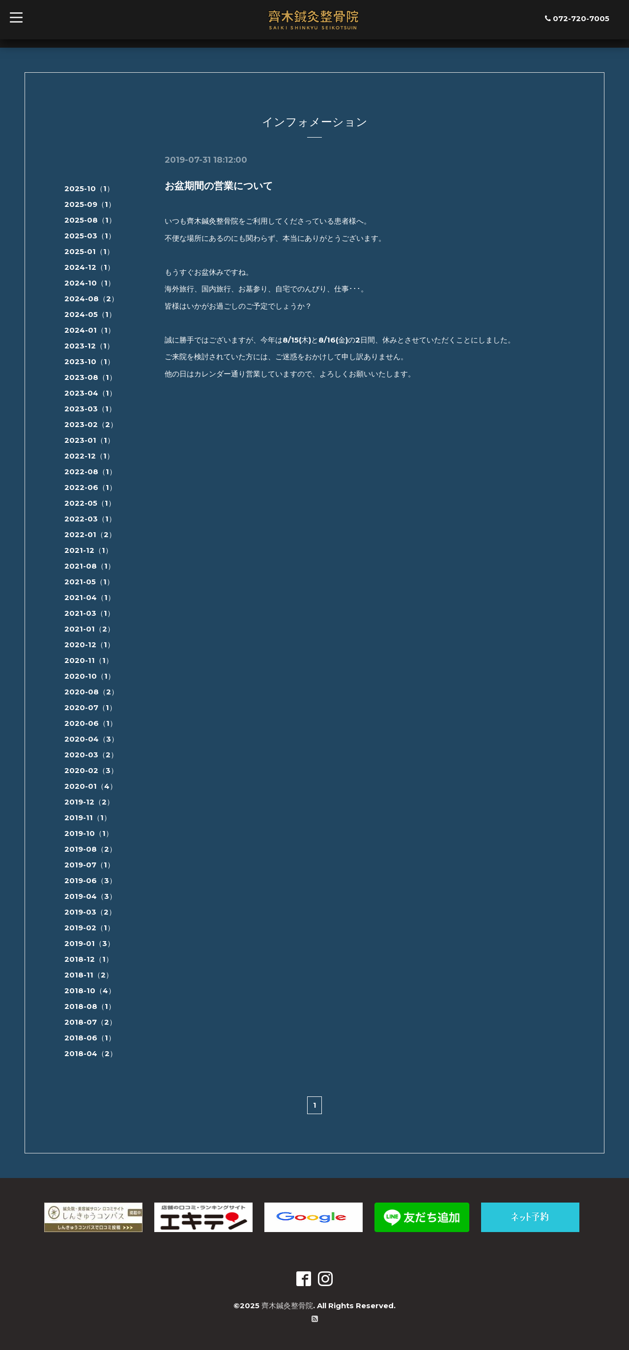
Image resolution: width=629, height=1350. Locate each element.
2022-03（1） (90, 518)
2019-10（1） (88, 833)
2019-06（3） (90, 880)
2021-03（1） (89, 613)
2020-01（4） (90, 786)
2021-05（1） (89, 581)
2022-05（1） (89, 503)
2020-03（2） (91, 754)
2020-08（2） (91, 691)
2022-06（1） (90, 487)
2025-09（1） (89, 204)
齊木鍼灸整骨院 (287, 1305)
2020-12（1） (89, 644)
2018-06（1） (89, 1037)
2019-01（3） (89, 943)
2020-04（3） (91, 739)
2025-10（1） (89, 188)
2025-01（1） (89, 251)
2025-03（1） (89, 235)
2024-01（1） (89, 330)
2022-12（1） (89, 455)
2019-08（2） (90, 849)
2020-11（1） (88, 660)
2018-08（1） (89, 1006)
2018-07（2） (90, 1022)
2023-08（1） (90, 377)
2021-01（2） (89, 628)
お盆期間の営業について (219, 186)
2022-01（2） (90, 534)
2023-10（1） (89, 361)
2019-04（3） (90, 896)
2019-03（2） (90, 912)
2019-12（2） (89, 801)
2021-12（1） (88, 550)
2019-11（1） (87, 817)
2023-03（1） (90, 408)
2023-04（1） (90, 393)
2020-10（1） (89, 676)
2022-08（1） (90, 471)
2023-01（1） (89, 440)
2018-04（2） (90, 1053)
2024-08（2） (91, 298)
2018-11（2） (88, 974)
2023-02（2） (90, 424)
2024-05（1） (90, 314)
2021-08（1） (89, 566)
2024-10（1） (89, 282)
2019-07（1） (89, 864)
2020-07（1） (90, 707)
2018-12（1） (88, 959)
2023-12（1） (89, 345)
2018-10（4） (89, 990)
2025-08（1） (90, 220)
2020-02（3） (91, 770)
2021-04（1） (89, 597)
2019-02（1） (89, 927)
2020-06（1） (90, 723)
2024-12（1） (89, 267)
